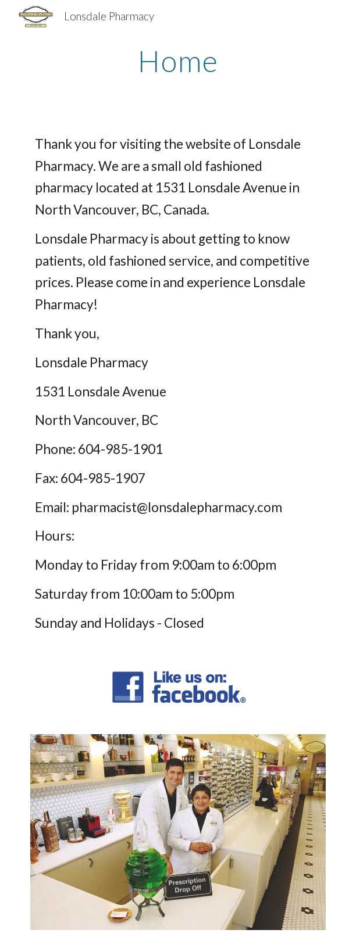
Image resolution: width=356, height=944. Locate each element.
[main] (177, 61)
